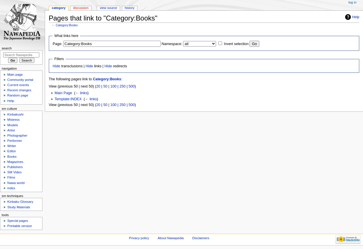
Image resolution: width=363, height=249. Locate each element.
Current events (18, 85)
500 (132, 86)
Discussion (80, 8)
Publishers (15, 167)
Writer (11, 146)
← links (81, 93)
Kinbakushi (15, 114)
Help (356, 17)
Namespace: (172, 44)
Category (59, 8)
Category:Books (67, 25)
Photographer (17, 135)
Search (7, 48)
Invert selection (236, 44)
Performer (14, 140)
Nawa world (16, 183)
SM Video (14, 172)
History (130, 8)
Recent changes (19, 90)
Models (12, 125)
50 (105, 86)
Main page (15, 74)
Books (11, 156)
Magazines (15, 161)
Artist (11, 130)
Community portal (20, 79)
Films (11, 177)
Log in (352, 2)
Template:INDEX (68, 99)
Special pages (17, 220)
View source (108, 8)
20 (98, 86)
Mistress (13, 119)
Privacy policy (139, 238)
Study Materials (18, 207)
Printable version (19, 226)
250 (123, 86)
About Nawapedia (171, 238)
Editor (11, 151)
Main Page (63, 93)
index (11, 188)
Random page (17, 95)
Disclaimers (200, 238)
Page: (57, 44)
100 (113, 86)
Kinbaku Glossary (20, 201)
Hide (56, 66)
